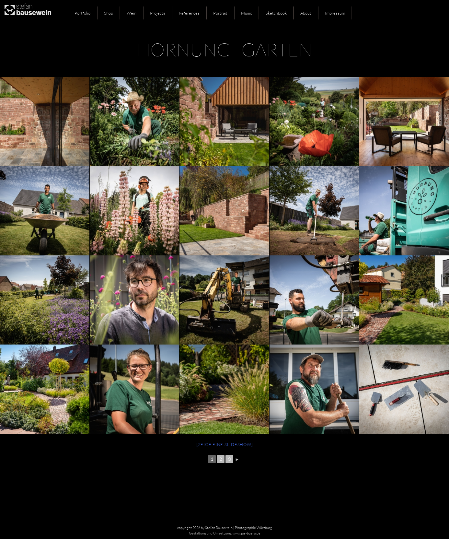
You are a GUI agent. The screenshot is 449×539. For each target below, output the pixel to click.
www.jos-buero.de (246, 533)
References (189, 13)
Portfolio (82, 13)
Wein (131, 13)
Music (246, 13)
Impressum (335, 13)
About (305, 13)
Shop (108, 13)
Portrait (220, 13)
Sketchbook (276, 13)
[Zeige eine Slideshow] (224, 444)
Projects (157, 13)
